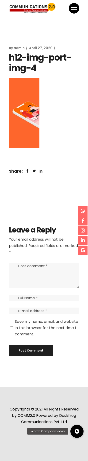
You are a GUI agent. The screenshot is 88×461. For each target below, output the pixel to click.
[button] (77, 431)
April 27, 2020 (41, 48)
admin (19, 48)
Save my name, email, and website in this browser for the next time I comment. (46, 328)
